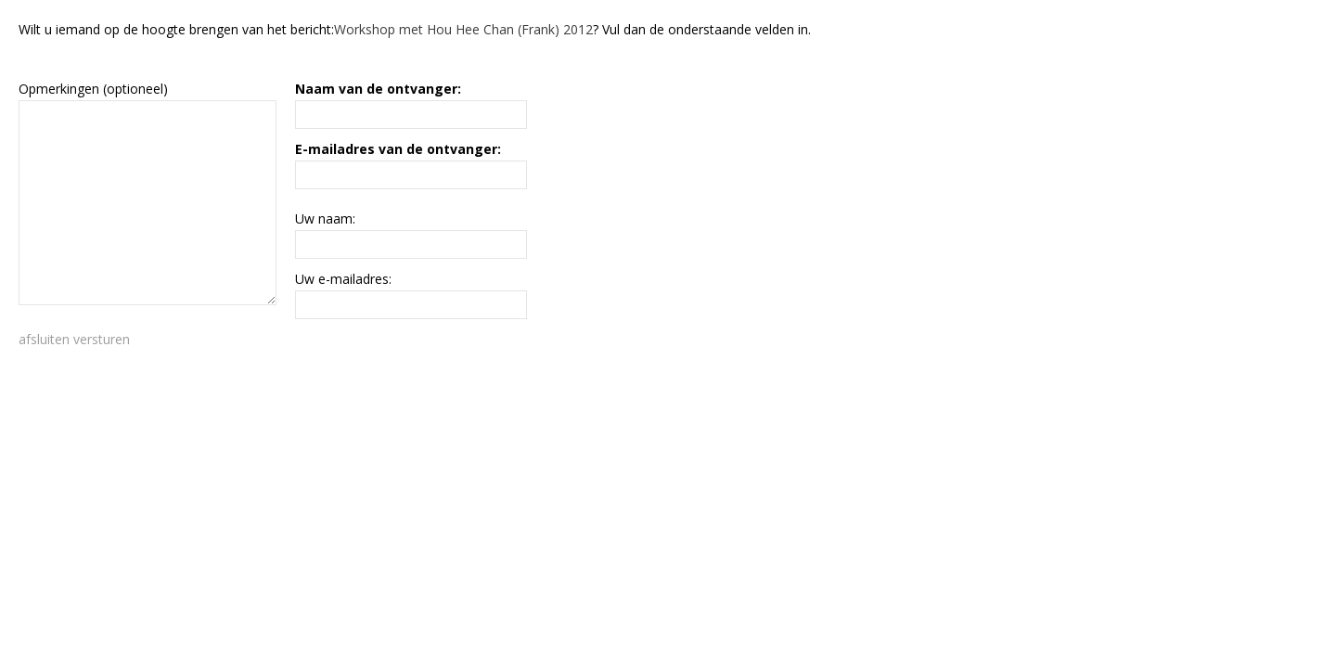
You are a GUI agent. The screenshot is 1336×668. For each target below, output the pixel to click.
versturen (101, 339)
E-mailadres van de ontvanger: (398, 149)
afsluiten (44, 339)
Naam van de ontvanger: (378, 88)
